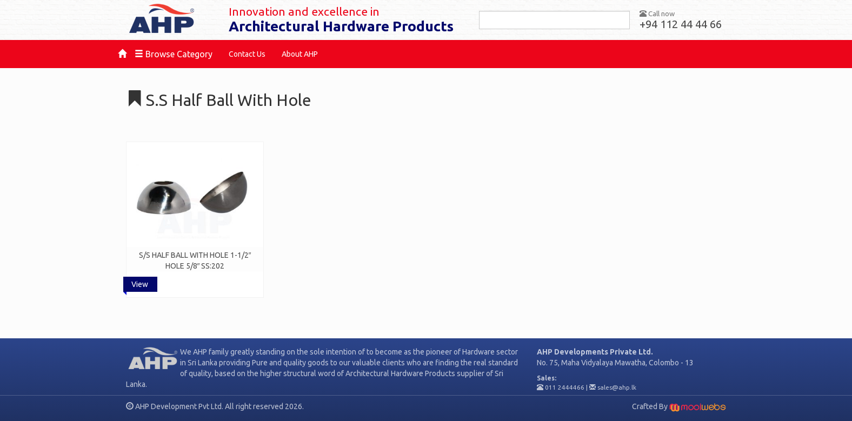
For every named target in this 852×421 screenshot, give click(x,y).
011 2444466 (564, 387)
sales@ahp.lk (616, 387)
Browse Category (173, 54)
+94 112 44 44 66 (681, 24)
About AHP (300, 54)
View (139, 284)
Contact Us (247, 54)
